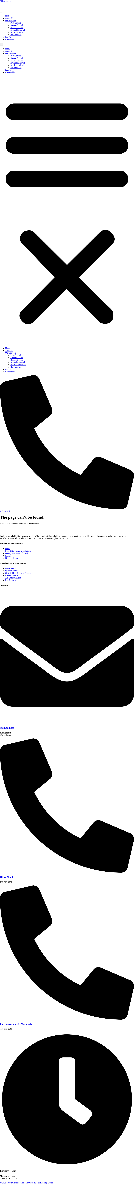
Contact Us (10, 39)
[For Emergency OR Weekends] (67, 1019)
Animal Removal (17, 30)
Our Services (10, 20)
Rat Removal (15, 35)
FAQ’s (8, 37)
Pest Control (15, 23)
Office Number (8, 877)
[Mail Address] (67, 723)
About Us (9, 18)
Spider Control (16, 25)
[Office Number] (67, 872)
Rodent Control (16, 27)
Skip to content (6, 1)
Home (7, 16)
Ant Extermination (18, 32)
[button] (67, 210)
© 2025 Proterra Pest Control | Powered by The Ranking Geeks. (27, 1183)
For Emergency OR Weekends (16, 1024)
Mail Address (7, 727)
